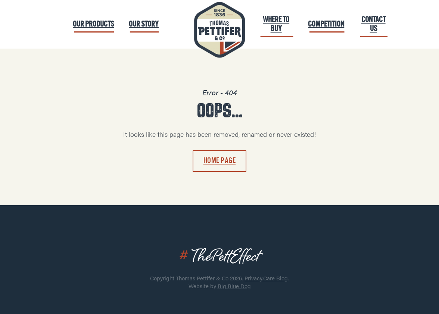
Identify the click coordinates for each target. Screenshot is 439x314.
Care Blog (275, 278)
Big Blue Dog (234, 286)
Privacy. (254, 278)
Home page (219, 160)
